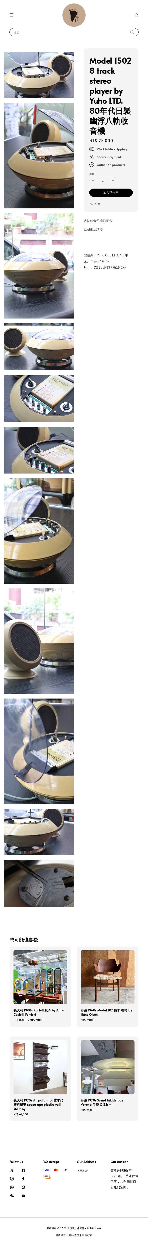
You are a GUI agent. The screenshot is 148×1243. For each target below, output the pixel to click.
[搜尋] (132, 32)
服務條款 (61, 1235)
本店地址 (82, 1170)
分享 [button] (94, 204)
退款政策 (87, 1235)
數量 (92, 174)
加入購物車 (111, 192)
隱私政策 (74, 1235)
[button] (11, 15)
